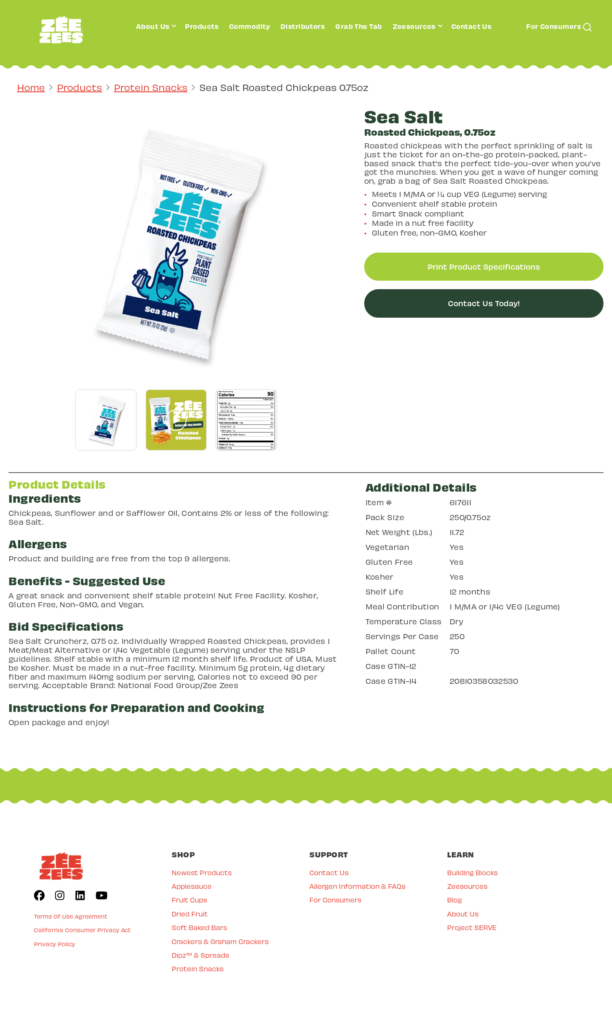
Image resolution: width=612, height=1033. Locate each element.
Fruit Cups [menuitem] (189, 900)
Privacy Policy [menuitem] (54, 944)
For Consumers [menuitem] (335, 900)
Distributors (302, 26)
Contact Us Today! (484, 303)
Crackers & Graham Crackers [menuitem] (220, 941)
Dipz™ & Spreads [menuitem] (200, 955)
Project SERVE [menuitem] (471, 927)
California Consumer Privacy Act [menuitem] (82, 929)
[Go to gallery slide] (106, 420)
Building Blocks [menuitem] (472, 872)
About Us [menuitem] (463, 914)
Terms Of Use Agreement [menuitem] (71, 916)
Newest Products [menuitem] (202, 872)
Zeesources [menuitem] (467, 886)
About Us (153, 26)
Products (201, 26)
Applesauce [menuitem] (192, 886)
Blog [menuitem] (454, 900)
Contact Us (471, 26)
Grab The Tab (358, 26)
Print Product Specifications (484, 266)
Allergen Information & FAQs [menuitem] (357, 886)
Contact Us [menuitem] (328, 872)
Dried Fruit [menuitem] (190, 914)
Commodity (249, 26)
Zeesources (414, 26)
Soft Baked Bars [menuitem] (199, 927)
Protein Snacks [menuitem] (198, 969)
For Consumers (553, 26)
